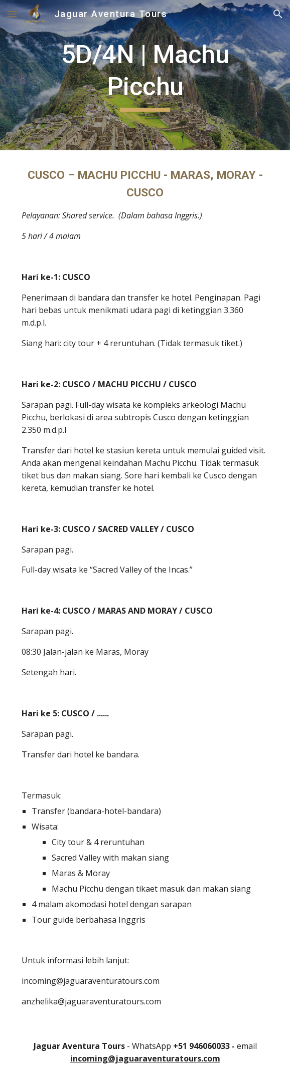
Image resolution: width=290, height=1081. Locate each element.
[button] (12, 14)
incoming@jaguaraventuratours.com (145, 1058)
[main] (145, 75)
